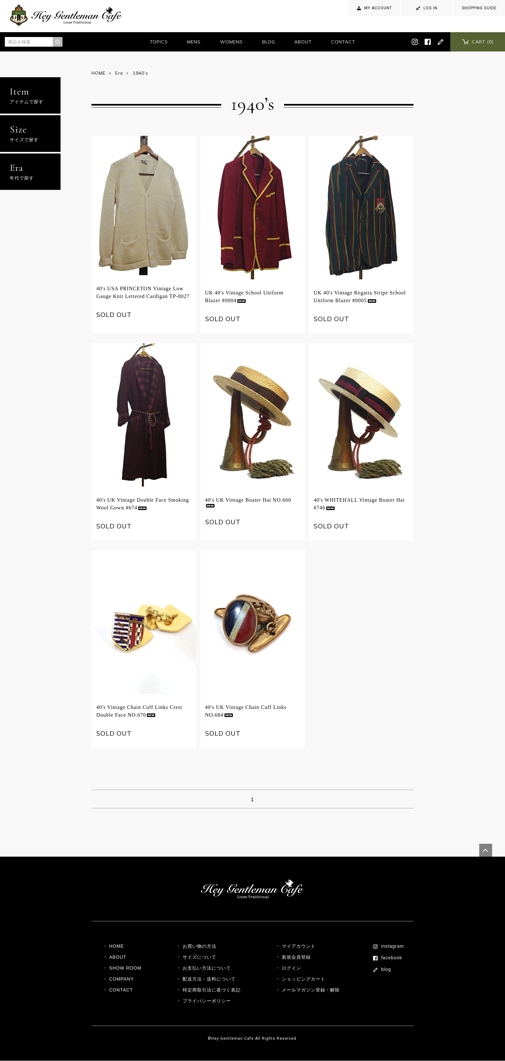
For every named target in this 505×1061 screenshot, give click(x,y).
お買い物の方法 (199, 946)
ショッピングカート (303, 979)
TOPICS (159, 42)
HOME (98, 73)
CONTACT (343, 42)
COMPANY (121, 979)
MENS (194, 42)
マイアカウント (299, 946)
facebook (387, 958)
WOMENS (231, 42)
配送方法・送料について (209, 979)
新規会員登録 (296, 957)
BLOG (268, 42)
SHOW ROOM (125, 968)
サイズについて (199, 957)
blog (382, 969)
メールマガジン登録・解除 (311, 990)
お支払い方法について (207, 968)
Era (119, 73)
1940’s (140, 73)
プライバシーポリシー (207, 1001)
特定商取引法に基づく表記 (212, 990)
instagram (388, 946)
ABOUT (303, 42)
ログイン (291, 968)
